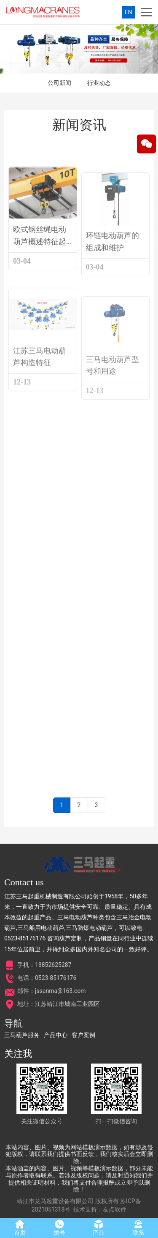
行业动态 (99, 82)
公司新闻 (59, 82)
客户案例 (83, 1035)
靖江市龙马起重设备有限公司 (55, 1201)
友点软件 (114, 1209)
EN (128, 12)
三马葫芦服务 (22, 1035)
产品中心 (55, 1035)
